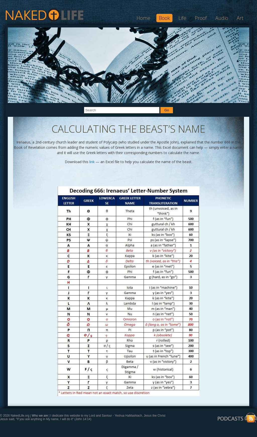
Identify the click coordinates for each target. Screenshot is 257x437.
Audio (221, 18)
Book (164, 18)
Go (166, 110)
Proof (201, 18)
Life (182, 18)
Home (143, 18)
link (92, 161)
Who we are (40, 415)
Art (240, 18)
